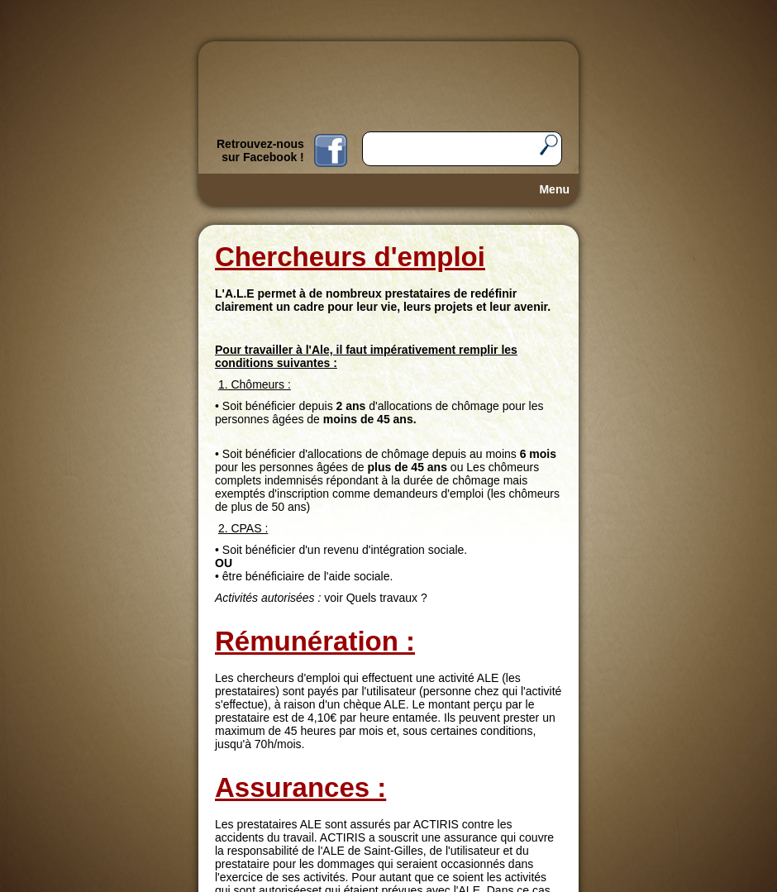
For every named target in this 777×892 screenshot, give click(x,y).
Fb (330, 150)
